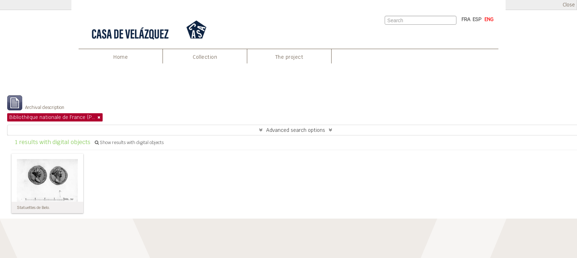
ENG (488, 19)
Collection (205, 57)
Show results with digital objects (129, 142)
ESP (477, 19)
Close (569, 5)
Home (120, 57)
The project (289, 57)
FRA (465, 19)
